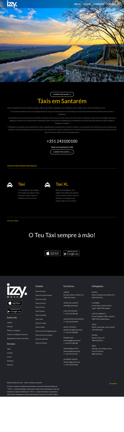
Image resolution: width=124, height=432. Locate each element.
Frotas (9, 357)
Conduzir (10, 353)
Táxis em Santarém (41, 339)
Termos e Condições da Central (17, 334)
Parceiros (10, 365)
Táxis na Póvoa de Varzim (43, 335)
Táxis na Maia (39, 327)
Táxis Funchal (39, 311)
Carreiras (10, 326)
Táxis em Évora (40, 303)
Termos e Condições (13, 330)
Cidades (9, 322)
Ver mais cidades (12, 221)
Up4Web (114, 383)
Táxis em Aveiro (40, 291)
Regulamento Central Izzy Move (18, 338)
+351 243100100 (62, 141)
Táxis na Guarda (40, 315)
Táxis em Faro (40, 307)
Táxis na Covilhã (40, 299)
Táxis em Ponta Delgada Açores (46, 331)
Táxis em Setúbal (41, 343)
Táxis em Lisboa (40, 323)
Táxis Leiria (39, 319)
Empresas (10, 361)
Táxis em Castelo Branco (43, 295)
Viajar (9, 349)
